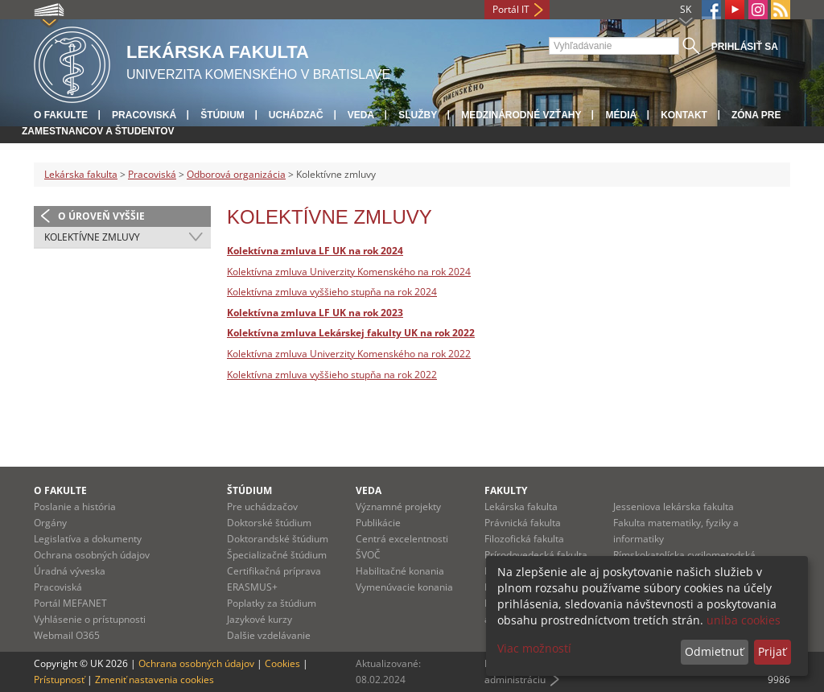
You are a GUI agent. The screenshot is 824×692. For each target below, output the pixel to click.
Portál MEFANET (70, 603)
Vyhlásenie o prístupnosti (90, 619)
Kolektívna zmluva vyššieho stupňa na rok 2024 (332, 292)
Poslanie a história (75, 506)
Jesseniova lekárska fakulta (673, 506)
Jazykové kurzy (259, 619)
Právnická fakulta (522, 522)
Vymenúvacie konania (404, 587)
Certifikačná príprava (274, 571)
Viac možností (534, 648)
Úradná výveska (69, 571)
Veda (361, 115)
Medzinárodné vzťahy (521, 115)
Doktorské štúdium (269, 522)
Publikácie (378, 522)
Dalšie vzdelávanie (269, 635)
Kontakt (684, 115)
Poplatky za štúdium (271, 603)
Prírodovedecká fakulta (535, 555)
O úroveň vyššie (101, 216)
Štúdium (222, 115)
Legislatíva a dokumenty (88, 539)
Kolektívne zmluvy (92, 237)
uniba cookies (744, 620)
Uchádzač (296, 115)
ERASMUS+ (252, 587)
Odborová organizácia (236, 174)
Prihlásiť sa (744, 46)
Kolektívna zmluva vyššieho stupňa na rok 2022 (332, 374)
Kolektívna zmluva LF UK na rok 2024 (315, 250)
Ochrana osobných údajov (92, 555)
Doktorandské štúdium (277, 539)
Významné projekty (398, 506)
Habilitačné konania (400, 571)
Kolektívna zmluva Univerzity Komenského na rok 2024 (349, 271)
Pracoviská (144, 115)
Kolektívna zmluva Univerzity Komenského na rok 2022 (349, 353)
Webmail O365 (67, 635)
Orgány (50, 522)
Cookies (282, 663)
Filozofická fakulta (524, 539)
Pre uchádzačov (262, 506)
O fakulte (61, 115)
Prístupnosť (59, 679)
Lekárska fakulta (80, 174)
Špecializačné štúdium (277, 555)
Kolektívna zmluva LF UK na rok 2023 (315, 312)
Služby (417, 115)
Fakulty (505, 490)
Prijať (772, 651)
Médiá (621, 115)
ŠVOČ (368, 555)
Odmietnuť (714, 651)
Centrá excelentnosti (402, 539)
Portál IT (510, 9)
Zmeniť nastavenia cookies (154, 679)
